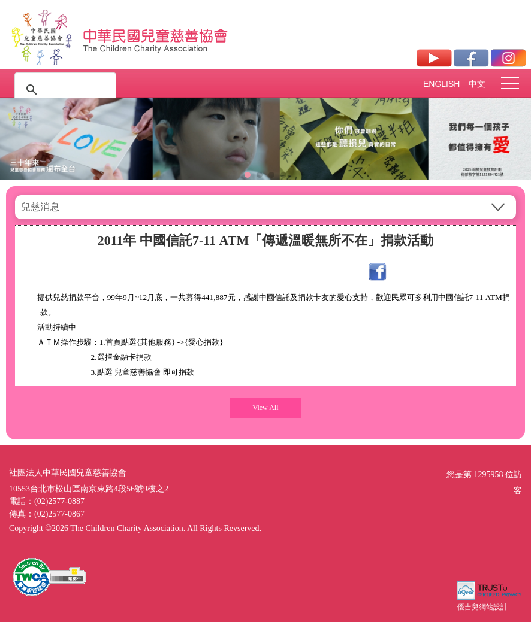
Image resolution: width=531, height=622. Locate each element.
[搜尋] (64, 90)
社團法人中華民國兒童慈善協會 (156, 35)
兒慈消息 (40, 207)
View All (266, 407)
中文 (477, 84)
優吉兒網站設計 (482, 607)
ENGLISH (441, 84)
